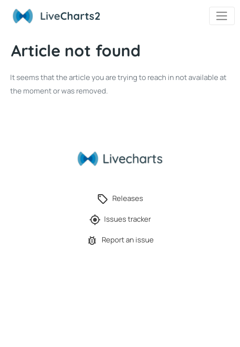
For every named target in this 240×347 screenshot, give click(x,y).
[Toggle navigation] (222, 16)
